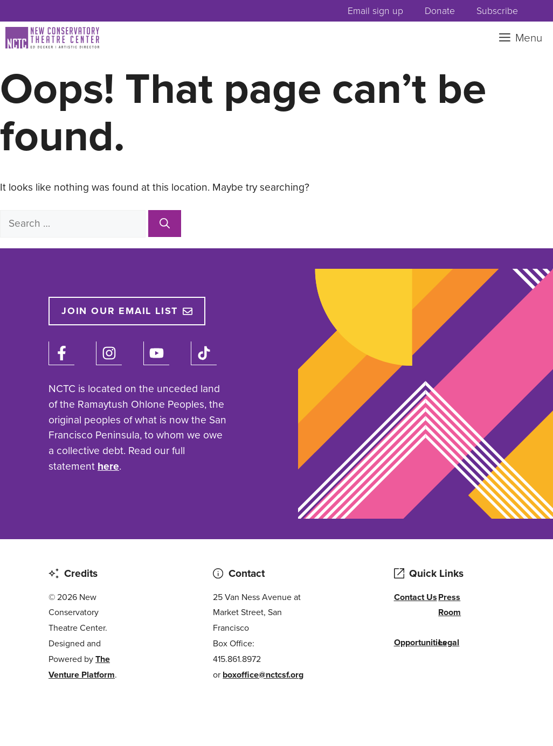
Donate (440, 11)
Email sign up (375, 11)
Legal (448, 642)
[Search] (164, 223)
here (108, 466)
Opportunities (420, 642)
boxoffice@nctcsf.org (263, 674)
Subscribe (497, 11)
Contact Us (415, 597)
